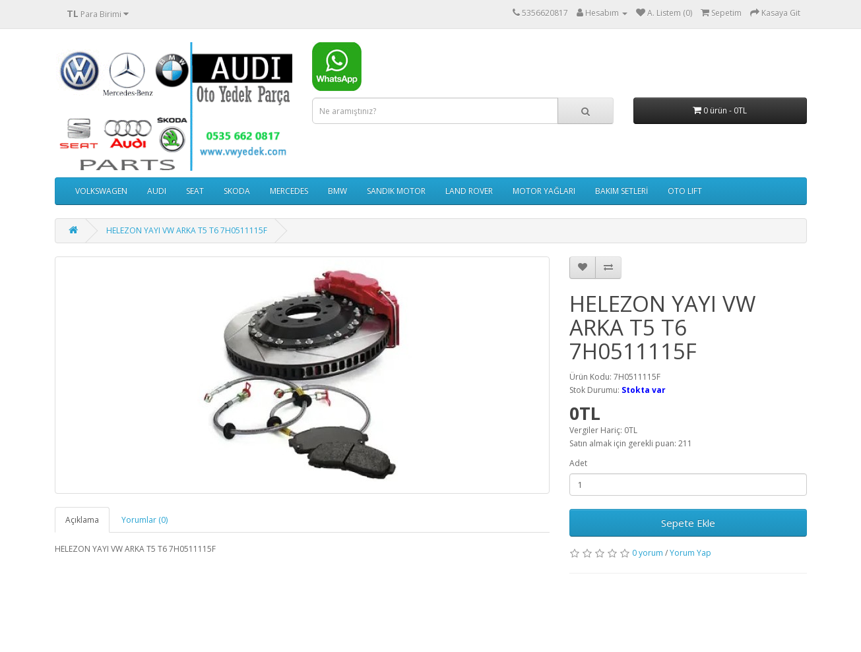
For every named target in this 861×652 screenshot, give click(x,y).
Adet (578, 463)
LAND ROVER (469, 190)
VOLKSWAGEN (101, 190)
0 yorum (647, 552)
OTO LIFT (685, 190)
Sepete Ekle (688, 522)
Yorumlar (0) (144, 519)
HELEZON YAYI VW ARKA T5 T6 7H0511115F (186, 230)
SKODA (237, 190)
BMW (337, 190)
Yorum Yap (690, 552)
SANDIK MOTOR (396, 190)
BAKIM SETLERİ (621, 190)
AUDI (156, 190)
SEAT (195, 190)
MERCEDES (289, 190)
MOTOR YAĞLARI (544, 190)
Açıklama (82, 519)
